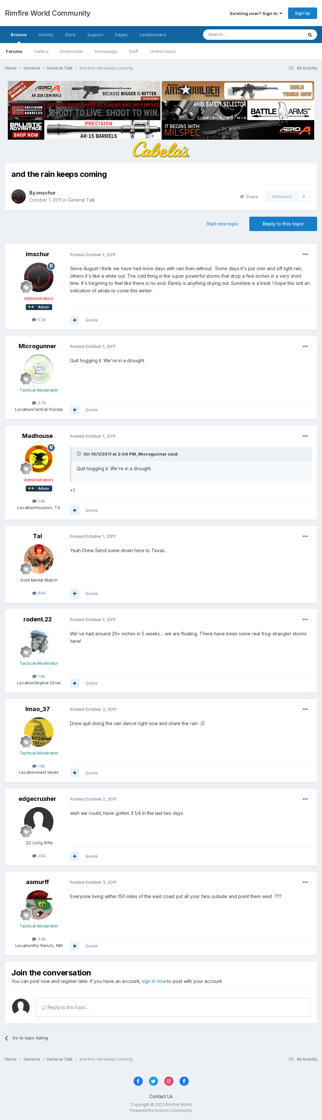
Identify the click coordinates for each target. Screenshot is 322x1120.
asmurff (37, 882)
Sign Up (302, 13)
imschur (46, 192)
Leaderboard (152, 34)
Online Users (163, 51)
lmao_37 (37, 709)
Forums (14, 51)
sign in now (154, 981)
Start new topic (222, 223)
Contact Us (161, 1096)
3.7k (39, 402)
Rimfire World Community (48, 13)
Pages (121, 34)
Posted (92, 254)
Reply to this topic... (65, 1007)
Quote (91, 319)
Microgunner (37, 346)
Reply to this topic (283, 223)
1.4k (38, 501)
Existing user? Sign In (256, 13)
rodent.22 (37, 619)
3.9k (39, 938)
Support (95, 34)
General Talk (81, 200)
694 (39, 593)
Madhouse (37, 435)
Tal (37, 536)
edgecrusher (37, 798)
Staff (133, 51)
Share (249, 196)
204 (39, 855)
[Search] (236, 34)
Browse (19, 37)
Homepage (106, 51)
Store (70, 34)
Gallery (41, 51)
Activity (45, 34)
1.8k (38, 676)
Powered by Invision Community (161, 1110)
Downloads (71, 51)
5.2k (39, 319)
